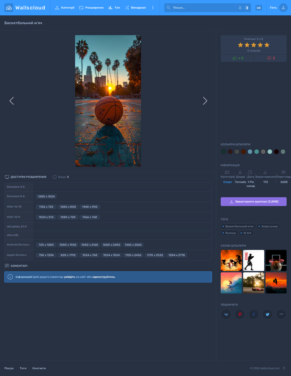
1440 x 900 (90, 206)
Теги (23, 368)
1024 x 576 (46, 217)
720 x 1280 (46, 244)
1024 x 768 (89, 255)
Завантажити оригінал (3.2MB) (253, 202)
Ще (152, 7)
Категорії (64, 7)
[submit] (168, 7)
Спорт (227, 182)
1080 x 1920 (68, 244)
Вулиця (230, 233)
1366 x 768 (89, 217)
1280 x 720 (68, 217)
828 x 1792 (68, 255)
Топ (114, 7)
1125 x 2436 (133, 255)
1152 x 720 (46, 206)
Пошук (9, 368)
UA (259, 7)
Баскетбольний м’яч (239, 226)
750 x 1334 (46, 255)
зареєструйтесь (103, 276)
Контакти (39, 368)
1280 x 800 (68, 206)
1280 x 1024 (46, 196)
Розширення (91, 7)
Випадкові (135, 7)
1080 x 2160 (89, 244)
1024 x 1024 (111, 255)
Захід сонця (269, 226)
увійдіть (69, 276)
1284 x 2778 (176, 255)
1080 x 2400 (111, 244)
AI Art (247, 233)
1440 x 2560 (133, 244)
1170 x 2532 (155, 255)
